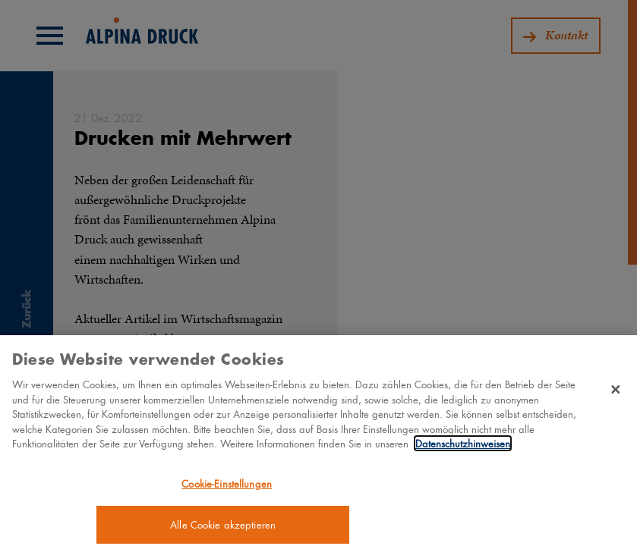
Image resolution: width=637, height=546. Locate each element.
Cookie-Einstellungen (226, 486)
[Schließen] (615, 392)
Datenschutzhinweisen (462, 446)
